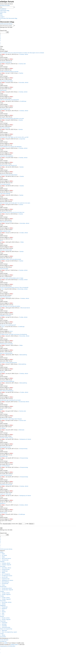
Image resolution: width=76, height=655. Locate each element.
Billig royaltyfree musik (5, 231)
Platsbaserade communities (6, 343)
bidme (1, 409)
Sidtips (22, 242)
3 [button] (0, 37)
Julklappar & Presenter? (5, 315)
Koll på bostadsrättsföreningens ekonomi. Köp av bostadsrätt (14, 287)
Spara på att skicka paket (6, 249)
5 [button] (0, 40)
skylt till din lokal (4, 456)
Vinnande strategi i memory (6, 437)
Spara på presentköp (5, 127)
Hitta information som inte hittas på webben (10, 306)
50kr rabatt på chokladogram (6, 390)
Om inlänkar (3, 428)
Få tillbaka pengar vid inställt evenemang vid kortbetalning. (13, 334)
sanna (2, 326)
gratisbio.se (2, 503)
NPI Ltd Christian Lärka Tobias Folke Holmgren (11, 418)
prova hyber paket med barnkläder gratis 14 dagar (11, 278)
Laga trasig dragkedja (5, 193)
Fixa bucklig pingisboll (5, 184)
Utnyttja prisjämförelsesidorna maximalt (9, 71)
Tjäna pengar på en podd (6, 221)
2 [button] (0, 35)
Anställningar (23, 101)
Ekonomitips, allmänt (23, 289)
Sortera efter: (19, 523)
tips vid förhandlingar (5, 465)
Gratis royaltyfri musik (5, 109)
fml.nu (1, 240)
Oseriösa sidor (22, 63)
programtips (22, 138)
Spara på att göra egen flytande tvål (8, 165)
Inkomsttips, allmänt (23, 82)
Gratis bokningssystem (5, 296)
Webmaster (21, 429)
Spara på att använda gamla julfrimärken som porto (12, 118)
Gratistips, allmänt (24, 54)
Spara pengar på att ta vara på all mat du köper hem (12, 212)
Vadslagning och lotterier (25, 439)
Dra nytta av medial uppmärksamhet (8, 362)
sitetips (3, 54)
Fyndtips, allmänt (24, 232)
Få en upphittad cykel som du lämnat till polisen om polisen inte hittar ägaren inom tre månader (22, 52)
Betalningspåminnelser (5, 447)
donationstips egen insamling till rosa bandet (10, 400)
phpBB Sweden (14, 644)
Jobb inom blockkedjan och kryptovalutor (9, 99)
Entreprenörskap (23, 448)
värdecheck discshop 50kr (6, 484)
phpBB (5, 643)
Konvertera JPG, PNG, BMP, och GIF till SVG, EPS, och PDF (14, 137)
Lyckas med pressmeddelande (7, 381)
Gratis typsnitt (3, 90)
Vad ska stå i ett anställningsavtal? (8, 325)
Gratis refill (2, 372)
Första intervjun (3, 512)
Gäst (2, 289)
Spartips (21, 73)
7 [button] (0, 43)
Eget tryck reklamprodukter (6, 353)
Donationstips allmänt (24, 401)
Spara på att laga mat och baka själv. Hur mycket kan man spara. (15, 203)
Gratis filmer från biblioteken (6, 156)
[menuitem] (4, 10)
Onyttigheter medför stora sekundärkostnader (10, 259)
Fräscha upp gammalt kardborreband (8, 174)
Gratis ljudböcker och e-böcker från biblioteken (11, 146)
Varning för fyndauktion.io (6, 62)
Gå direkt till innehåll (4, 5)
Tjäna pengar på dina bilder (6, 80)
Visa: (6, 523)
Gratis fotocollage (4, 268)
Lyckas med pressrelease (6, 475)
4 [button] (0, 38)
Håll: (30, 523)
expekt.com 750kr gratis (5, 494)
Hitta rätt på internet (25, 307)
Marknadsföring (23, 354)
